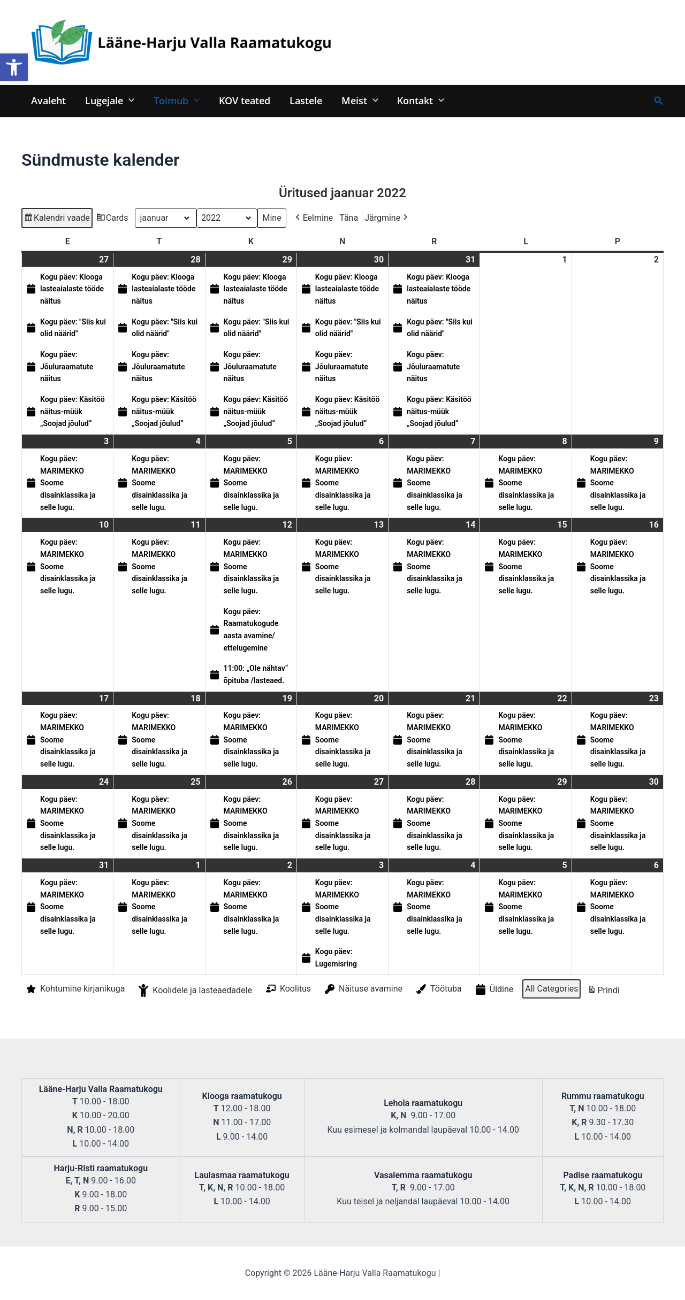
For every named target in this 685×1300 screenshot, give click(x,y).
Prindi (603, 992)
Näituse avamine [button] (362, 989)
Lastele (306, 100)
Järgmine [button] (387, 218)
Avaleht (48, 100)
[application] (128, 100)
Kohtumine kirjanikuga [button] (74, 988)
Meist (359, 100)
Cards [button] (112, 219)
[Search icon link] (659, 100)
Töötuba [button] (438, 989)
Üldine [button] (494, 989)
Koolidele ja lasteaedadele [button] (194, 990)
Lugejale (109, 100)
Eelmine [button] (313, 218)
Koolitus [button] (287, 989)
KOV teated (244, 100)
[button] (14, 67)
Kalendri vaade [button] (57, 219)
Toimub (177, 100)
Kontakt (420, 100)
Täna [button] (348, 218)
